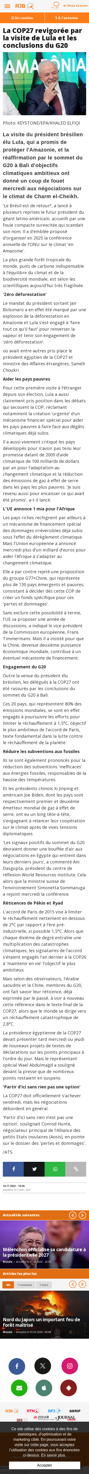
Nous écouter (77, 6)
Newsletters (19, 1388)
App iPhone (44, 1388)
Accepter (44, 1465)
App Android (68, 1388)
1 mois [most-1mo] (43, 1285)
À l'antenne (67, 18)
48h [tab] (8, 1285)
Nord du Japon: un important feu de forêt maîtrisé (41, 1322)
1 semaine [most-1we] (25, 1285)
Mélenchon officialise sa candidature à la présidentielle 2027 (44, 1252)
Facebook (17, 1366)
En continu (22, 18)
